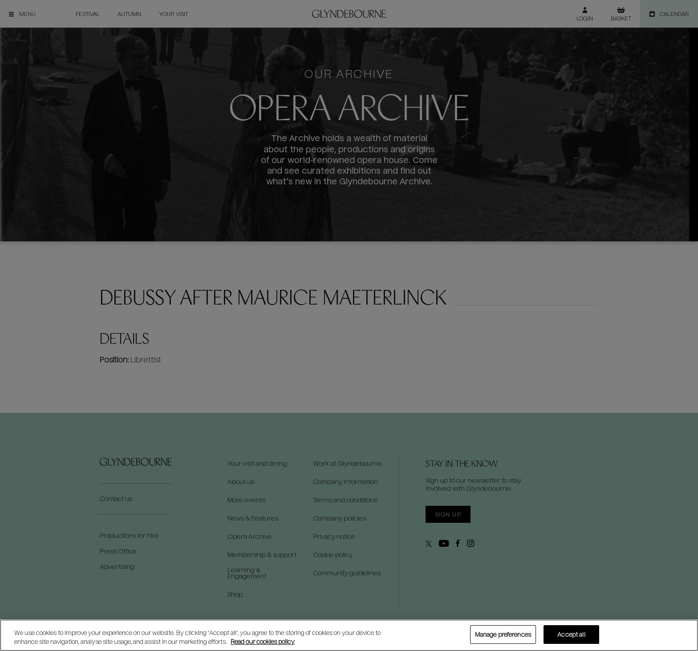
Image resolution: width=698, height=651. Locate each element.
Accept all (571, 634)
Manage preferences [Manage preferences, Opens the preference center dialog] (503, 634)
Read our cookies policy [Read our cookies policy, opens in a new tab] (263, 641)
